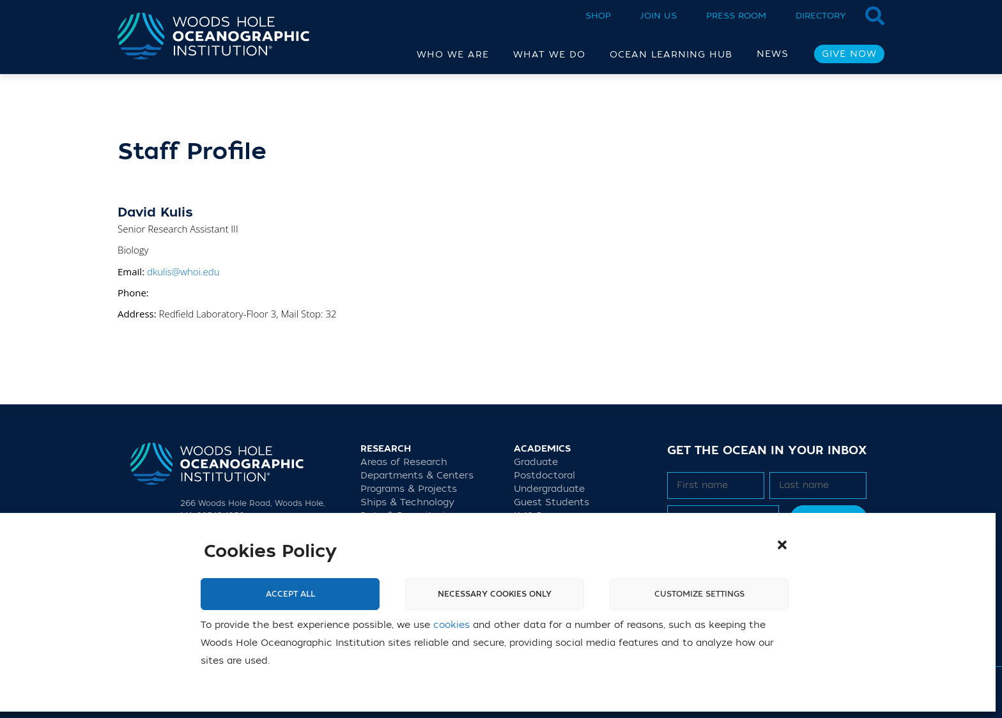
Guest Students (551, 502)
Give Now (849, 54)
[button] (782, 544)
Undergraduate (549, 489)
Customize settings (699, 594)
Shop (598, 15)
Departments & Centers (417, 476)
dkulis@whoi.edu (183, 271)
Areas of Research (403, 462)
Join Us (658, 15)
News (773, 54)
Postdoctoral (544, 476)
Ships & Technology (407, 502)
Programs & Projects (408, 489)
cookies (451, 625)
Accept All (290, 594)
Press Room (736, 15)
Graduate (536, 462)
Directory (821, 15)
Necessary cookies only (494, 594)
